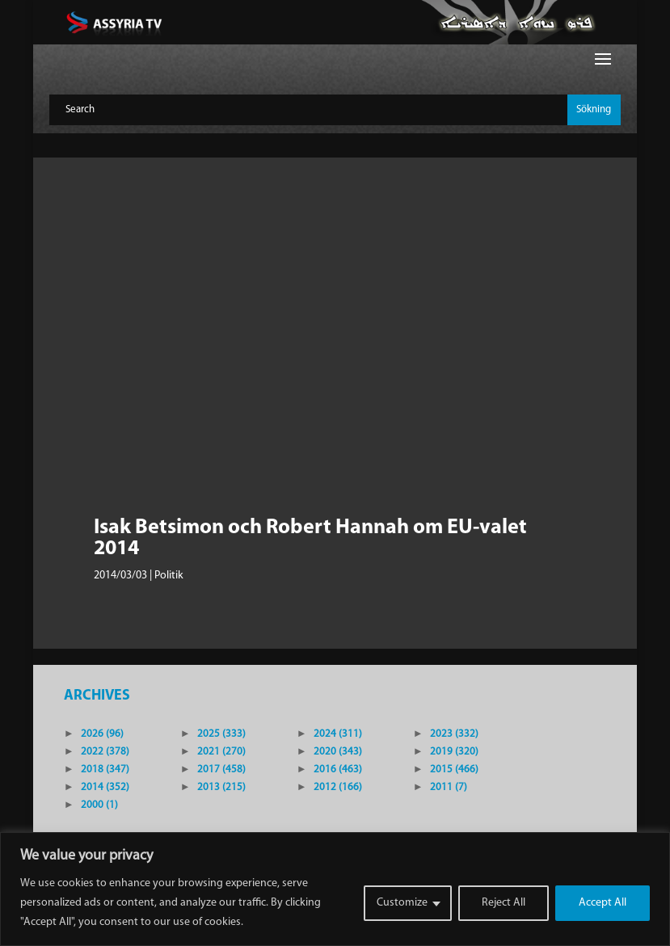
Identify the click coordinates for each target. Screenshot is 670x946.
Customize (402, 903)
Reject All (503, 903)
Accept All (602, 903)
